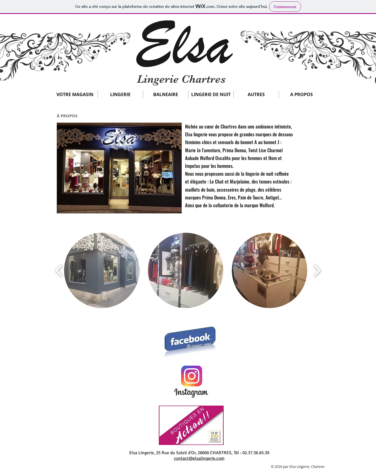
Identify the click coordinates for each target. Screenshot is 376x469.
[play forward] (317, 270)
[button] (75, 94)
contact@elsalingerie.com (199, 458)
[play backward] (59, 270)
